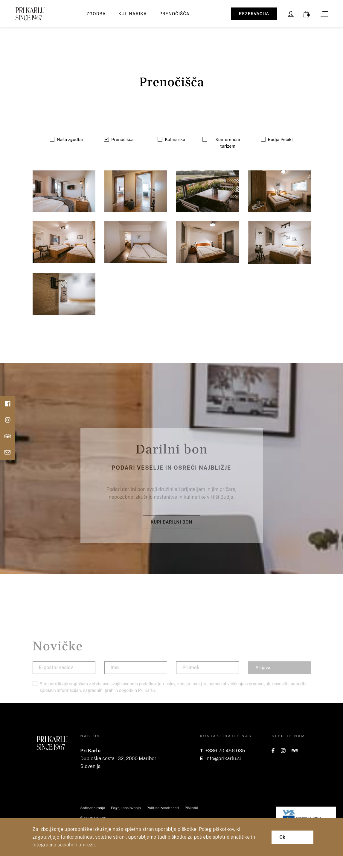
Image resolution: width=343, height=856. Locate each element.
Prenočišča (174, 13)
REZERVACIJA (254, 13)
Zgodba (96, 13)
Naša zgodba (70, 139)
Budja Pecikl (280, 139)
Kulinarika (132, 13)
